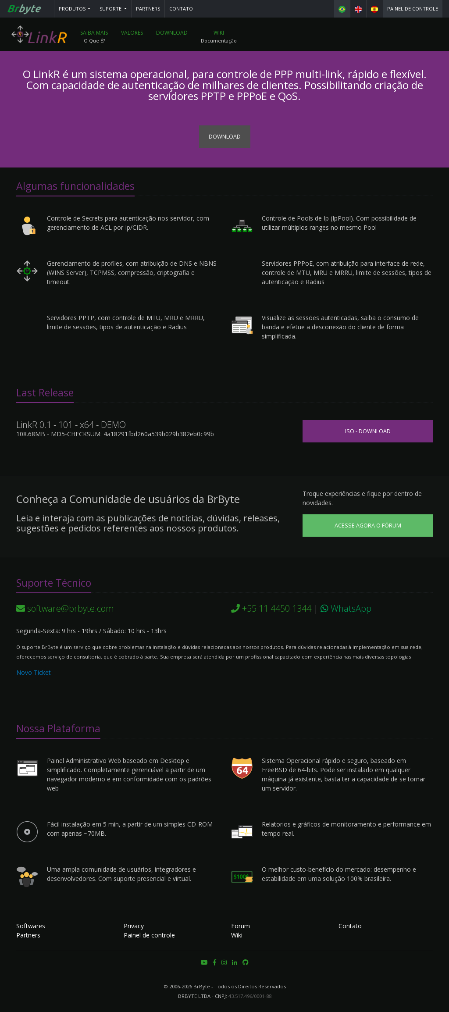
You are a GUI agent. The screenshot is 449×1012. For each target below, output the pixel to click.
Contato (181, 8)
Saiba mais (94, 32)
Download (172, 32)
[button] (74, 9)
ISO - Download (368, 431)
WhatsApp (346, 608)
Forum (240, 926)
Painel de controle (412, 8)
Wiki (219, 32)
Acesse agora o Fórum (368, 525)
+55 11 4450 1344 (271, 608)
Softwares (30, 926)
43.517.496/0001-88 (249, 996)
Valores (132, 32)
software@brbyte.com (65, 608)
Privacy (134, 926)
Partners (148, 8)
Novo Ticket (33, 672)
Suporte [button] (111, 8)
